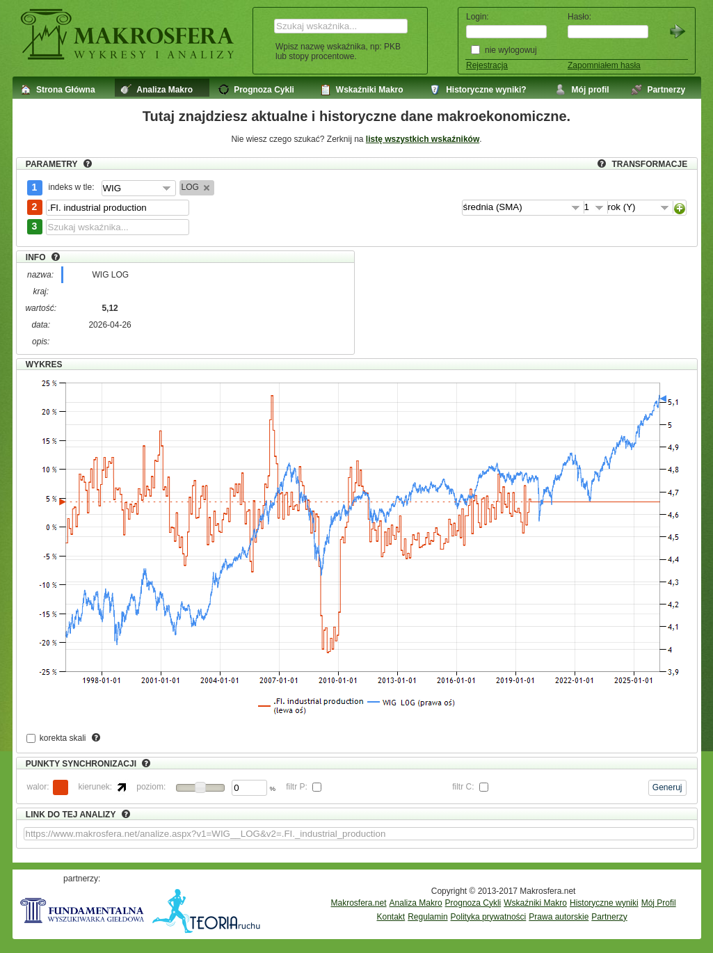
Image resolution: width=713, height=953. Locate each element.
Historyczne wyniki (604, 903)
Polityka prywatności (489, 917)
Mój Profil (658, 903)
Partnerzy (609, 917)
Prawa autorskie (558, 917)
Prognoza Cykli (473, 903)
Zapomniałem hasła (604, 65)
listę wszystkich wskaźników (422, 139)
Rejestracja (487, 65)
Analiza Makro (416, 903)
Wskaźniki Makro (535, 903)
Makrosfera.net (359, 903)
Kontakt (391, 917)
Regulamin (427, 917)
